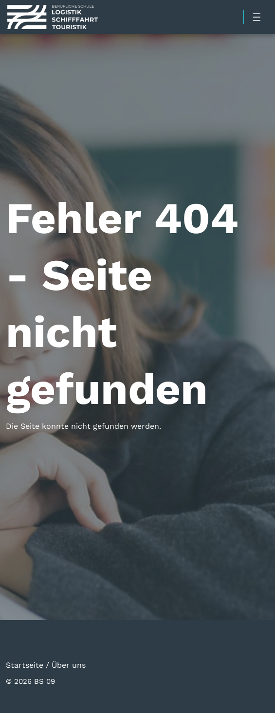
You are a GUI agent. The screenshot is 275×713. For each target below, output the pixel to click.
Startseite (24, 664)
